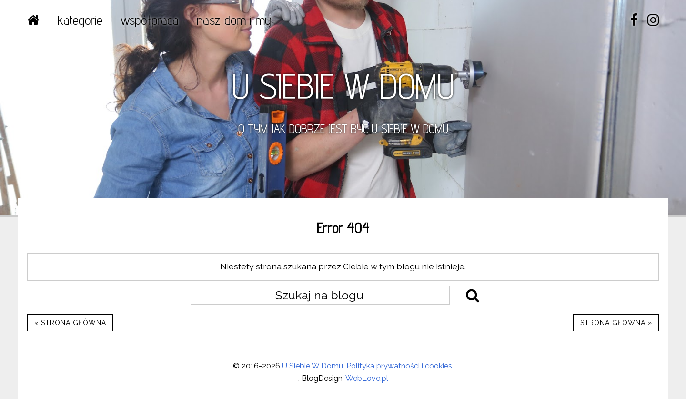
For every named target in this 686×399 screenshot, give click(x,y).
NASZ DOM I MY (234, 20)
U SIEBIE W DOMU (343, 86)
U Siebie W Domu (312, 365)
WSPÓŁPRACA (150, 20)
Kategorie (80, 20)
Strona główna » (616, 323)
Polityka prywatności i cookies (399, 365)
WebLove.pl (366, 378)
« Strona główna (70, 323)
